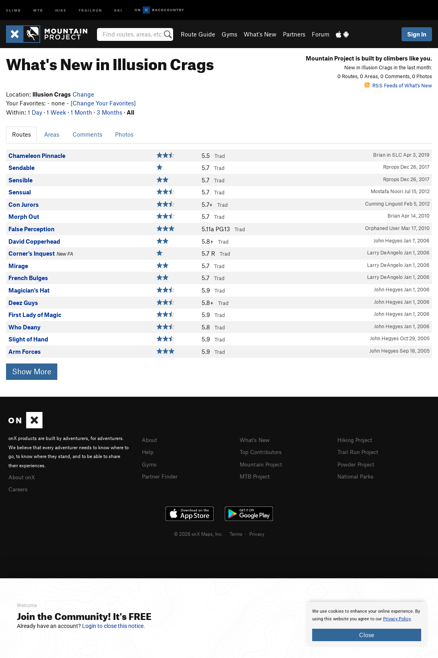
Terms (236, 532)
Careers (18, 488)
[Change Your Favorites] (103, 103)
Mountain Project (263, 463)
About (150, 439)
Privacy (256, 532)
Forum (320, 34)
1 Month (81, 112)
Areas (51, 134)
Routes (21, 134)
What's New (260, 34)
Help (148, 451)
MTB (38, 9)
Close (366, 634)
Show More (31, 371)
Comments (87, 134)
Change (83, 94)
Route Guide (198, 34)
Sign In (416, 34)
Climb (13, 9)
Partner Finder (161, 474)
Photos (124, 134)
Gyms (229, 34)
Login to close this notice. (113, 626)
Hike (61, 9)
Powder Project (357, 463)
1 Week (56, 112)
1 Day (35, 112)
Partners (294, 34)
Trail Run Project (359, 451)
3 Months (109, 112)
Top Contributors (262, 451)
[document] (366, 624)
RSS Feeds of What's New (398, 85)
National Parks (357, 474)
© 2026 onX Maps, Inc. (198, 532)
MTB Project (256, 474)
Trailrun (90, 9)
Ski (118, 9)
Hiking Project (356, 439)
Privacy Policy (397, 619)
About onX (22, 476)
